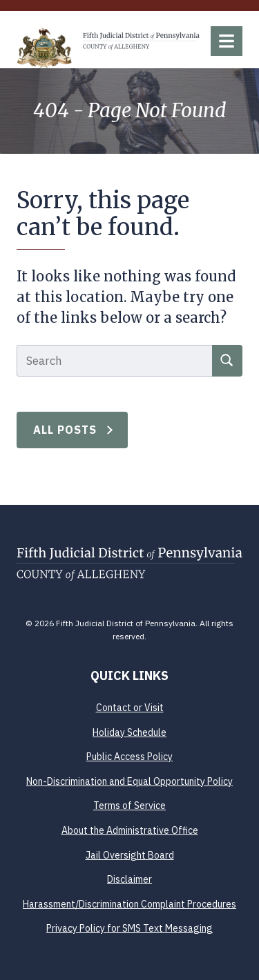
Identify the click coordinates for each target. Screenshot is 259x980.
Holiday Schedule (129, 732)
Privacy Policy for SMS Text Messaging (129, 928)
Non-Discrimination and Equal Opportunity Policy (129, 781)
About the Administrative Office (129, 830)
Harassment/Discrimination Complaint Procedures (129, 904)
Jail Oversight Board (130, 855)
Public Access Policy (129, 756)
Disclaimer (129, 879)
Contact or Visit (130, 707)
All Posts (65, 430)
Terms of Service (129, 805)
